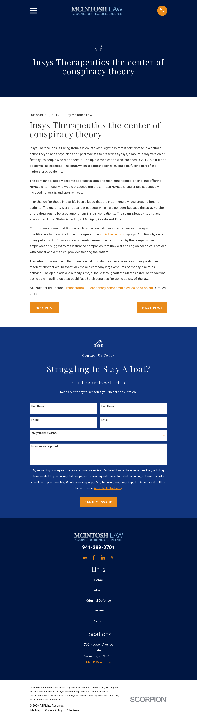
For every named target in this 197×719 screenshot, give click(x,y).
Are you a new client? (44, 433)
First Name (37, 406)
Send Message (98, 502)
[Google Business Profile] (85, 557)
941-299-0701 (98, 547)
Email (104, 419)
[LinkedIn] (103, 557)
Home (98, 580)
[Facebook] (94, 557)
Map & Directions (98, 662)
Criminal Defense (98, 600)
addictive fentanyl (113, 234)
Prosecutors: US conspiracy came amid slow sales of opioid (109, 288)
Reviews (98, 611)
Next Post (152, 308)
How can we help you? (44, 446)
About (98, 590)
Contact (98, 621)
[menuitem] (35, 710)
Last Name (107, 406)
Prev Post (44, 308)
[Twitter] (112, 557)
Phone (35, 419)
